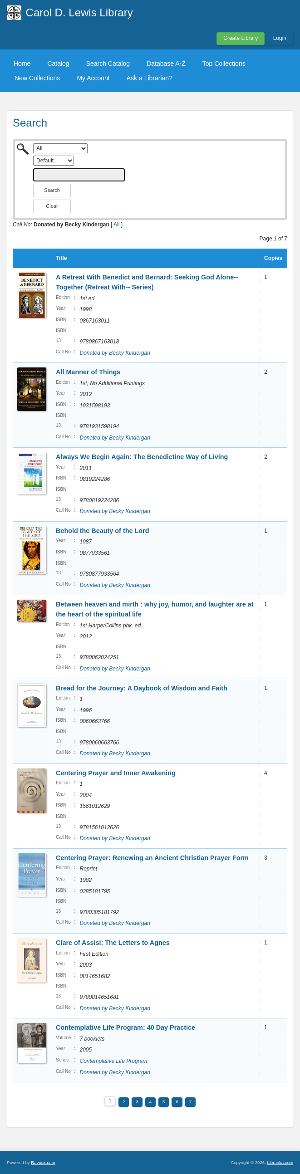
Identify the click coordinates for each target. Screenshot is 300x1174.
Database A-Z (166, 63)
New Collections (37, 78)
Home (22, 63)
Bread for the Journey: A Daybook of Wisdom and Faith (141, 688)
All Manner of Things (88, 372)
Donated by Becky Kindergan (114, 353)
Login (279, 38)
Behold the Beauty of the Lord (102, 530)
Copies (273, 258)
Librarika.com (280, 1162)
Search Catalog (108, 63)
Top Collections (224, 63)
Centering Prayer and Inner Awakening (116, 773)
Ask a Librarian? (149, 78)
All (116, 224)
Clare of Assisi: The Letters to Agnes (113, 942)
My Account (93, 78)
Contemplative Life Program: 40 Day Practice (125, 1027)
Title (61, 258)
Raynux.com (43, 1162)
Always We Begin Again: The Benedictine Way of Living (142, 456)
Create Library (240, 38)
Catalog (58, 63)
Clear (52, 206)
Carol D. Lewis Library (79, 12)
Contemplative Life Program (113, 1061)
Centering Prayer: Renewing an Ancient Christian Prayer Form (152, 857)
